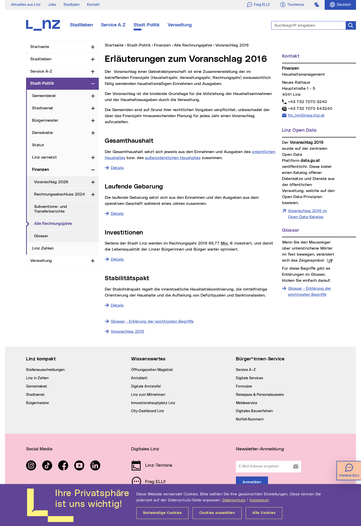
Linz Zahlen (43, 248)
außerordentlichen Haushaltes (173, 158)
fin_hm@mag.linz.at (306, 115)
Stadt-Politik (147, 25)
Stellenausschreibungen (45, 370)
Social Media (39, 449)
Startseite (39, 47)
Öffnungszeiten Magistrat (152, 370)
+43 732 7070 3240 (307, 102)
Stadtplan (71, 5)
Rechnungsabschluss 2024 (59, 194)
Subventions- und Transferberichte (50, 209)
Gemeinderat (44, 96)
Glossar (41, 236)
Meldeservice (246, 403)
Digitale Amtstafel (146, 386)
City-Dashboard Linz (147, 411)
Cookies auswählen (217, 513)
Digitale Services (249, 378)
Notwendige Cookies (162, 513)
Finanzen (40, 170)
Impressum (259, 500)
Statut (38, 145)
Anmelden (252, 482)
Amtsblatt (139, 378)
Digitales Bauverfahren (254, 411)
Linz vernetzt (44, 157)
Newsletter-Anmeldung (260, 449)
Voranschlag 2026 (51, 182)
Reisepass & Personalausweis (260, 395)
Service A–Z (246, 370)
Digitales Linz (145, 449)
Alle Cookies (264, 513)
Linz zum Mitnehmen (148, 395)
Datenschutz (233, 500)
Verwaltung (180, 25)
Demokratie (42, 133)
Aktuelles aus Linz (26, 5)
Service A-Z (113, 25)
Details (117, 167)
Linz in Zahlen (37, 378)
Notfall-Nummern (250, 419)
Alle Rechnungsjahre (66, 223)
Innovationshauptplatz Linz (153, 403)
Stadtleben (81, 25)
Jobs (52, 5)
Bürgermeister (45, 120)
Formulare (244, 386)
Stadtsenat (42, 108)
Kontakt (93, 5)
